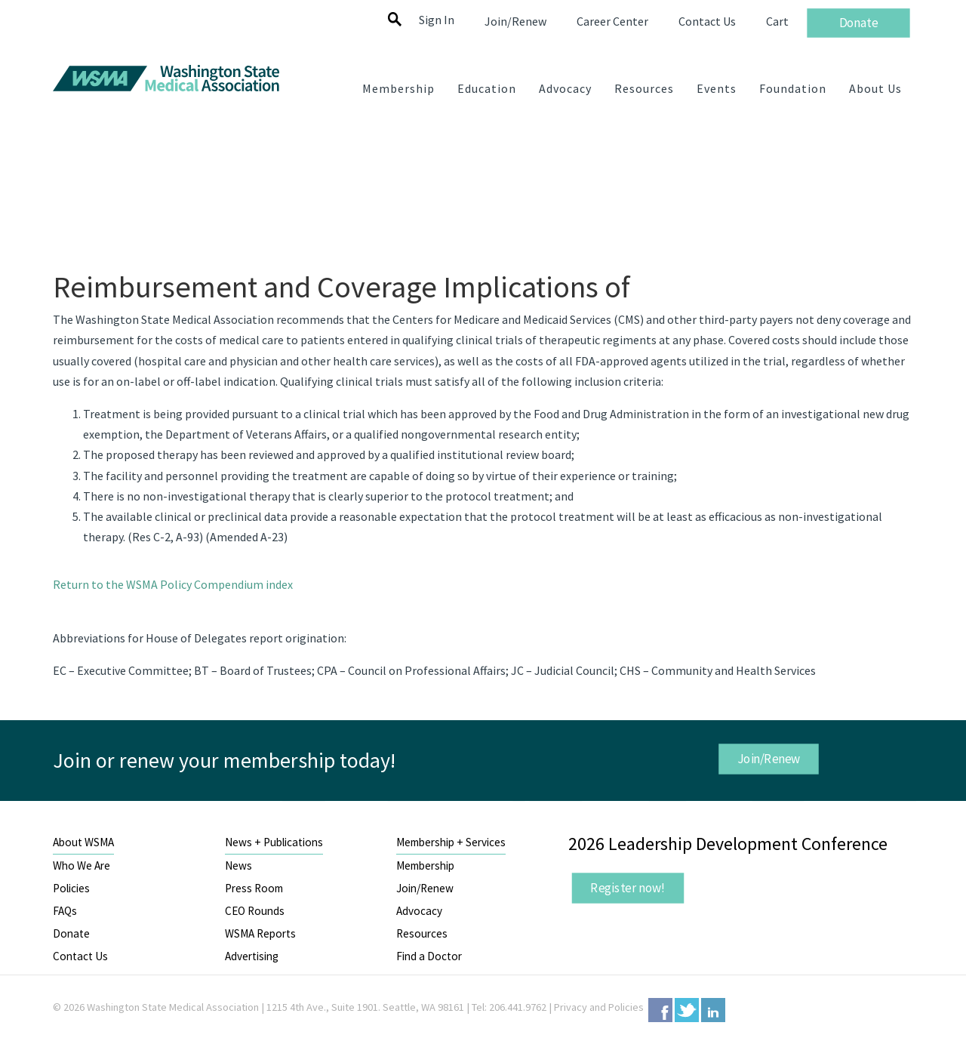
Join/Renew (768, 758)
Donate (71, 933)
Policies (71, 888)
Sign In (436, 19)
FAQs (65, 911)
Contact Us (80, 956)
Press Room (254, 888)
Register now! (628, 887)
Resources (422, 933)
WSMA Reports (260, 933)
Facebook (660, 1010)
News (238, 865)
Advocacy (419, 911)
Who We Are (81, 865)
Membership (425, 865)
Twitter (687, 1010)
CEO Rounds (255, 911)
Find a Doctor (429, 956)
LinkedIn (713, 1010)
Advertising (251, 956)
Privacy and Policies (599, 1007)
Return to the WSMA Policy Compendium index (173, 584)
